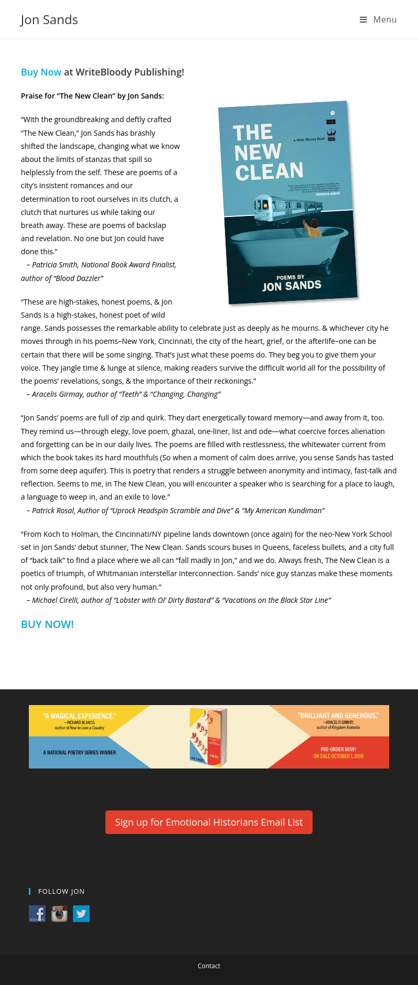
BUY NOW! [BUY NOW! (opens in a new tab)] (47, 624)
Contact (209, 965)
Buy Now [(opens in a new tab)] (41, 72)
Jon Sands (49, 19)
